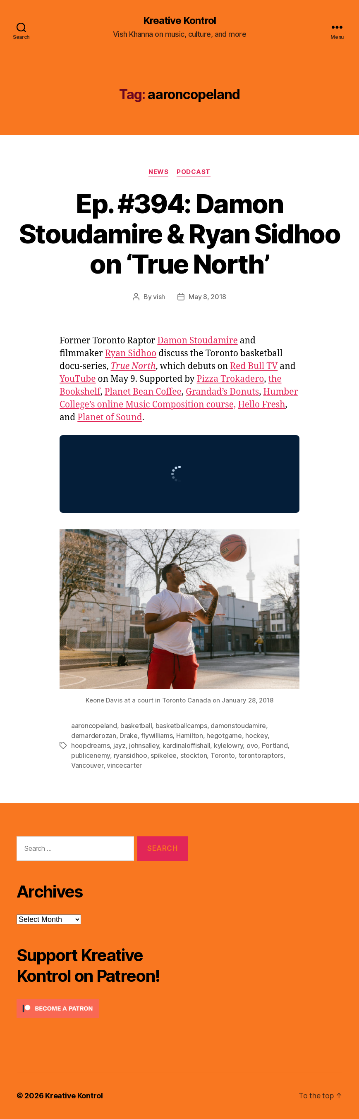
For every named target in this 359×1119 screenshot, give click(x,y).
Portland (275, 745)
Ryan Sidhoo (130, 353)
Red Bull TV (254, 366)
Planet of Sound (109, 417)
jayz (119, 745)
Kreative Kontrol (179, 21)
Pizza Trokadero (230, 379)
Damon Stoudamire (197, 340)
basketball (136, 725)
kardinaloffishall (186, 745)
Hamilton (189, 735)
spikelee (164, 755)
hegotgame (224, 735)
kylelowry (228, 745)
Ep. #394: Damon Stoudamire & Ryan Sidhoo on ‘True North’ (179, 234)
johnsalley (144, 745)
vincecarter (124, 765)
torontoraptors (261, 755)
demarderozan (93, 735)
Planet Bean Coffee (143, 392)
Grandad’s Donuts (222, 392)
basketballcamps (181, 725)
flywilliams (156, 735)
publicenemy (90, 755)
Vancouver (87, 765)
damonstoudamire (238, 725)
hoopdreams (90, 745)
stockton (193, 755)
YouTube (78, 379)
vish (159, 297)
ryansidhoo (130, 755)
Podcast (194, 172)
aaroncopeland (94, 725)
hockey (256, 735)
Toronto (223, 755)
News (158, 172)
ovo (252, 745)
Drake (129, 735)
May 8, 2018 (207, 297)
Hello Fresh (261, 404)
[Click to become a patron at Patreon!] (102, 1008)
